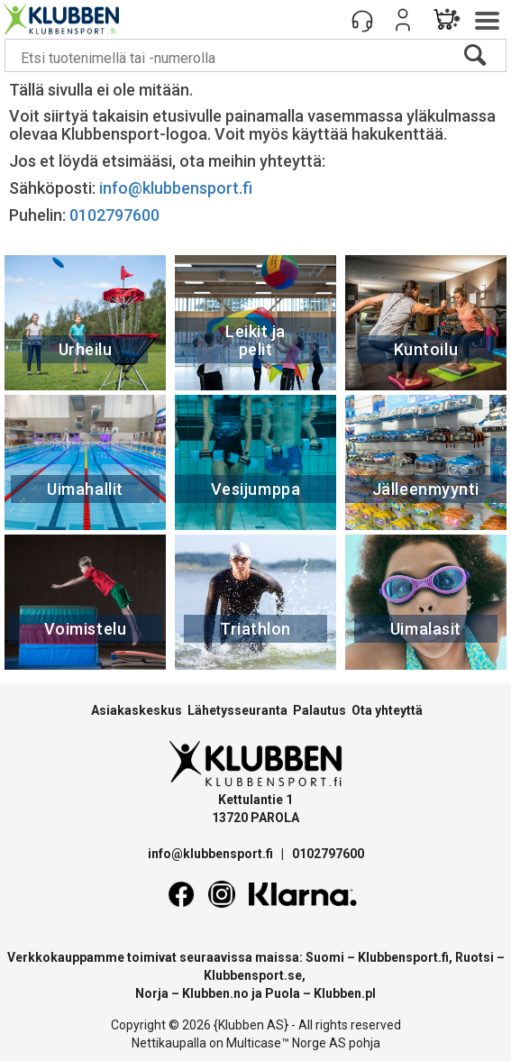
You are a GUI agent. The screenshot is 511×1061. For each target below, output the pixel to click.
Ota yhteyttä (387, 710)
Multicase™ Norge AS (286, 1043)
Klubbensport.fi (403, 957)
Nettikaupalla (169, 1043)
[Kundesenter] (362, 19)
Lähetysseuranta (237, 710)
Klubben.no (215, 993)
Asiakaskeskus (136, 710)
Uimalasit (425, 628)
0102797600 (114, 215)
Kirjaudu (403, 20)
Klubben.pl (345, 993)
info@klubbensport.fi (177, 187)
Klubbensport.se (253, 975)
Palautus (319, 710)
